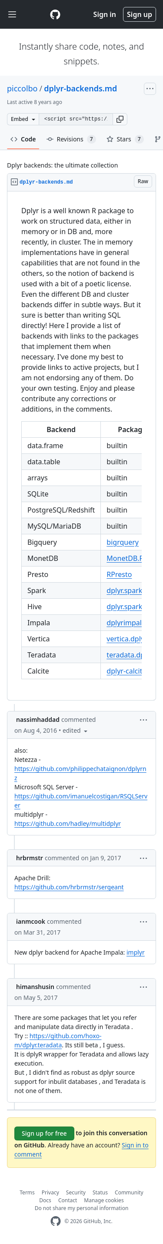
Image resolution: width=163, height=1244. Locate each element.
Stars (125, 139)
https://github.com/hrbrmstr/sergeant (69, 887)
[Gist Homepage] (55, 14)
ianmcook (30, 921)
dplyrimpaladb (130, 622)
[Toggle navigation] (12, 14)
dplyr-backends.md (80, 88)
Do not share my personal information (82, 1208)
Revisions (71, 139)
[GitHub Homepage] (55, 1221)
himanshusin (35, 986)
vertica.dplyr (126, 639)
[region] (81, 446)
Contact (67, 1200)
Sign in (104, 14)
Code (23, 139)
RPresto (119, 574)
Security (76, 1192)
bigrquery (122, 542)
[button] (120, 119)
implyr (135, 952)
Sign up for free (44, 1133)
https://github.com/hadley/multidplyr (67, 823)
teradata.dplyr (129, 655)
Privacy (50, 1192)
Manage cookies (103, 1200)
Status (100, 1192)
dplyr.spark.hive (131, 590)
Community (129, 1192)
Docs (45, 1200)
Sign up (139, 14)
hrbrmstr (29, 858)
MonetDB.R (124, 558)
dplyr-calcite (126, 671)
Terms (27, 1192)
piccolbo (22, 88)
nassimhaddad (38, 719)
